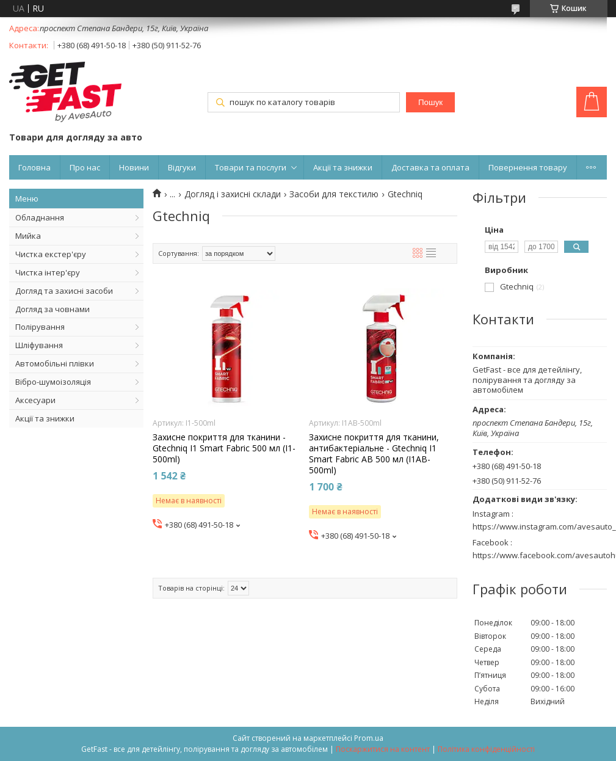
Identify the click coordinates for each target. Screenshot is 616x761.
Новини (134, 167)
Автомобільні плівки (54, 363)
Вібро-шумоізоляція (53, 381)
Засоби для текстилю (334, 194)
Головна (34, 167)
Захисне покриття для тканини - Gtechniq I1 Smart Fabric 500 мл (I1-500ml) (224, 448)
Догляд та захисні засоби (64, 290)
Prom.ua (368, 738)
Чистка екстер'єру (50, 254)
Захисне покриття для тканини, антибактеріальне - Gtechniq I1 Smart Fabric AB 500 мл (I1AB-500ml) (374, 454)
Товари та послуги (250, 167)
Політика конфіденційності (486, 749)
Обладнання (39, 217)
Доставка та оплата (430, 167)
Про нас (85, 167)
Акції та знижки (342, 167)
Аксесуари (35, 400)
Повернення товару (527, 167)
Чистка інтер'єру (47, 272)
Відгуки (182, 167)
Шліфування (39, 345)
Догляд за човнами (52, 309)
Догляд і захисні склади (232, 194)
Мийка (28, 235)
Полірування (40, 326)
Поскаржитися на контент (383, 749)
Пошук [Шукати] (430, 102)
